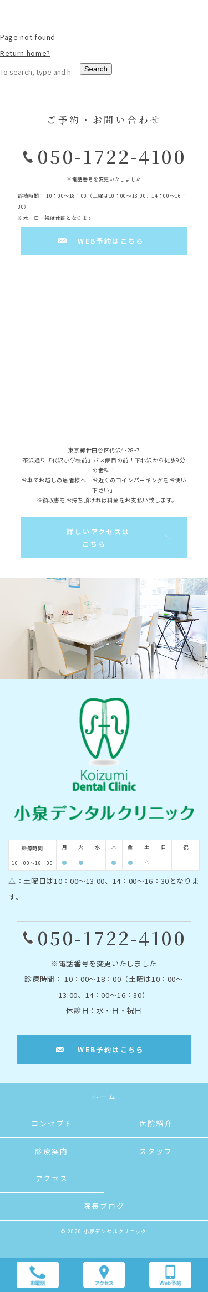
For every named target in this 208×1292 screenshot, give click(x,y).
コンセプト (52, 1123)
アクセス (51, 1178)
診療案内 (51, 1151)
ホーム (104, 1096)
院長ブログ (104, 1206)
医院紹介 (156, 1123)
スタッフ (156, 1151)
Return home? (25, 53)
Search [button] (96, 69)
